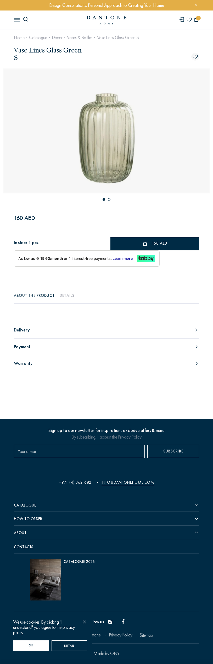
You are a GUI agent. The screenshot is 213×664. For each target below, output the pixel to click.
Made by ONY (106, 653)
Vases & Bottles (79, 37)
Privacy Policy (130, 437)
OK (31, 645)
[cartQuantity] (196, 20)
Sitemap (146, 635)
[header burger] (16, 19)
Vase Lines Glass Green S (118, 37)
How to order (28, 519)
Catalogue (38, 37)
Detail (69, 645)
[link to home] (106, 20)
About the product (34, 295)
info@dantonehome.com (128, 482)
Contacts (23, 547)
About (20, 532)
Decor (57, 37)
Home (19, 37)
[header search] (26, 19)
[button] (104, 199)
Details (67, 295)
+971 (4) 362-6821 (76, 482)
